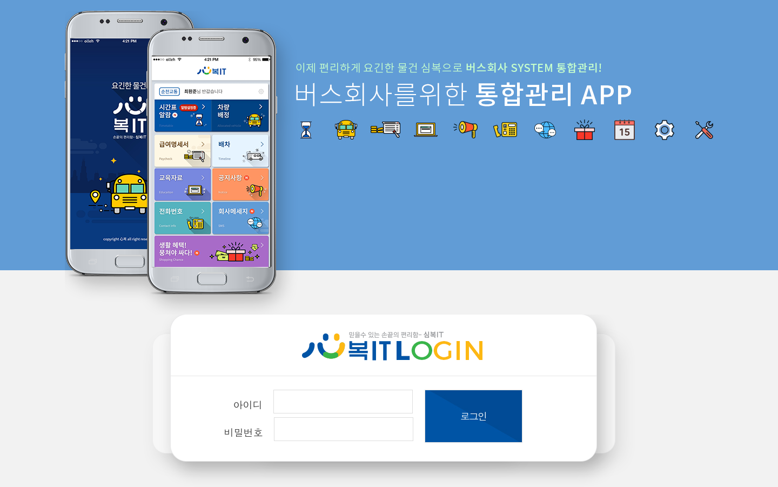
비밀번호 (243, 432)
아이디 (248, 404)
